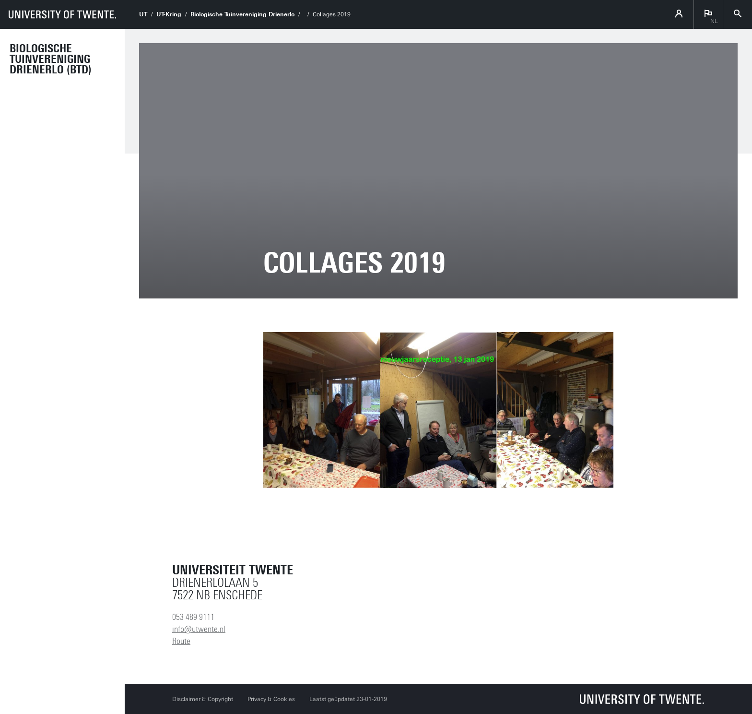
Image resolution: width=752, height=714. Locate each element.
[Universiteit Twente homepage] (642, 699)
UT (143, 14)
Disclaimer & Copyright (202, 699)
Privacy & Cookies (271, 699)
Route (181, 641)
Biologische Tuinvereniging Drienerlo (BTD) (51, 59)
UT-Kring (168, 14)
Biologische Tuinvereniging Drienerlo (242, 14)
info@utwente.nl (198, 629)
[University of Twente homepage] (62, 14)
